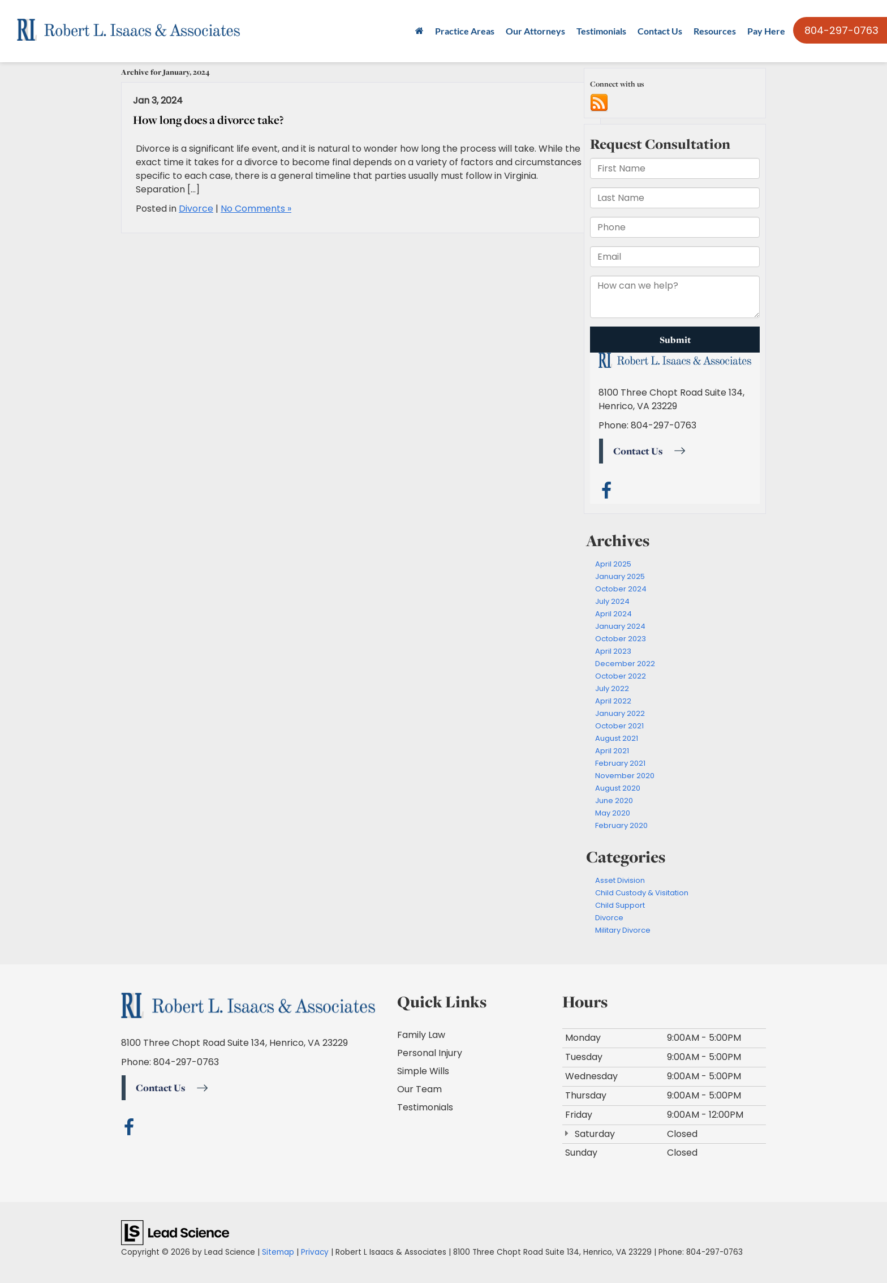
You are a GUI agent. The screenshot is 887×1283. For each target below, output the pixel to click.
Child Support (620, 905)
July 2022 (612, 688)
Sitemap (278, 1252)
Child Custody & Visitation (641, 892)
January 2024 (620, 626)
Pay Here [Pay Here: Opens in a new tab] (766, 30)
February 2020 (621, 825)
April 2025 (613, 564)
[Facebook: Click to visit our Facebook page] (129, 1129)
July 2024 (612, 601)
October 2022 (620, 676)
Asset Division (620, 880)
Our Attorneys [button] (535, 30)
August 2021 (616, 738)
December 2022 (625, 663)
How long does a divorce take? (208, 119)
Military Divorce (623, 930)
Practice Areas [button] (464, 30)
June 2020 (614, 800)
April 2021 (612, 750)
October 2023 (620, 638)
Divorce (196, 208)
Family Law (421, 1034)
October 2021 (619, 725)
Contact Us (660, 30)
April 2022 (613, 701)
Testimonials (601, 30)
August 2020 (617, 788)
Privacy (315, 1252)
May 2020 (612, 813)
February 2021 (620, 763)
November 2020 (625, 775)
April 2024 (613, 613)
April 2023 (613, 651)
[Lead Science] (175, 1232)
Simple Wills (423, 1071)
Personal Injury (429, 1052)
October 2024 (621, 588)
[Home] (419, 31)
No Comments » (256, 208)
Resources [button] (715, 30)
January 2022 (620, 713)
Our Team (419, 1089)
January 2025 (620, 576)
